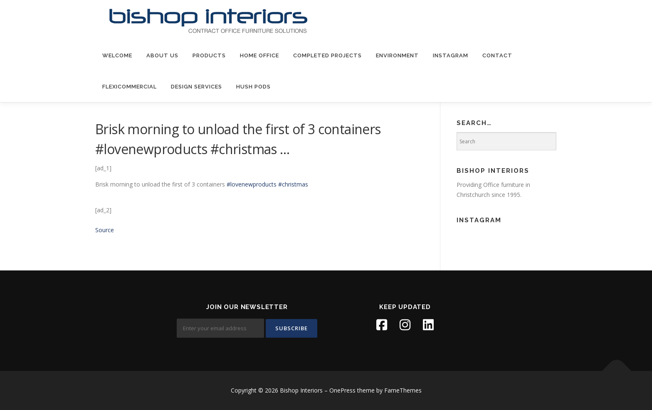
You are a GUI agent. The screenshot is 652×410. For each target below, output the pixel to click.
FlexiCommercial (129, 86)
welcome (117, 55)
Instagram (450, 55)
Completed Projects (327, 55)
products (209, 55)
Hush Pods (253, 86)
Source (104, 230)
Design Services (196, 86)
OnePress (342, 390)
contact (497, 55)
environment (397, 55)
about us (162, 55)
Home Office (259, 55)
